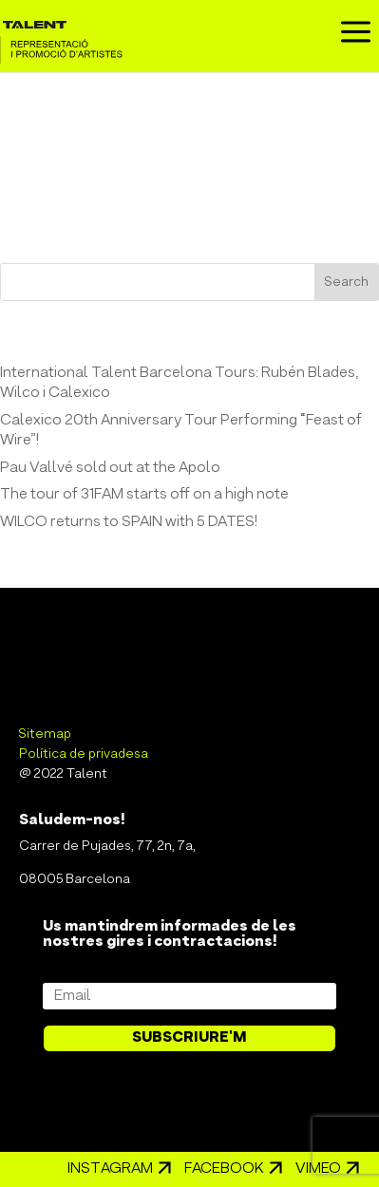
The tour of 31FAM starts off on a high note (144, 494)
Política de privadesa (83, 754)
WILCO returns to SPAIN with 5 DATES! (128, 522)
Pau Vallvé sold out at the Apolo (110, 468)
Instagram (110, 1169)
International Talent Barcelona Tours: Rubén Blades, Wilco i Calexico (179, 383)
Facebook (224, 1169)
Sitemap (45, 734)
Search (347, 282)
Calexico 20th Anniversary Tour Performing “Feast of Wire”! (181, 430)
